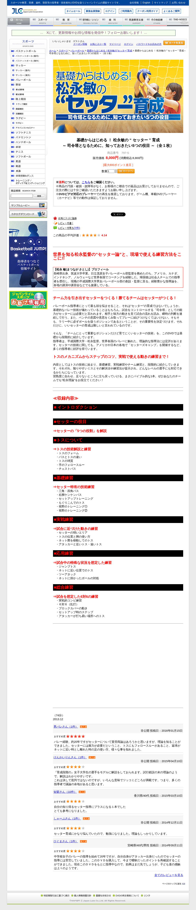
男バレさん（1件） (66, 726)
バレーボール (77, 50)
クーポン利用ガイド (147, 11)
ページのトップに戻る (98, 884)
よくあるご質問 (171, 11)
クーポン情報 (80, 44)
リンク (145, 895)
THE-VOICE (178, 21)
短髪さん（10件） (65, 791)
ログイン (109, 11)
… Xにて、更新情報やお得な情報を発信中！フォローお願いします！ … (93, 33)
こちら (86, 182)
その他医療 (156, 21)
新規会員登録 (93, 11)
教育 (65, 21)
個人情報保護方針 (81, 895)
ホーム (18, 21)
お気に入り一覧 (98, 44)
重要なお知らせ (101, 895)
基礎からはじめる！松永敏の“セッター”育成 (109, 50)
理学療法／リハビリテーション (88, 21)
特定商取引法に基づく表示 (55, 895)
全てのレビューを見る (168, 875)
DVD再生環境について (126, 895)
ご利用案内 (126, 11)
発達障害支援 (134, 21)
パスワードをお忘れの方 (149, 44)
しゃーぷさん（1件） (67, 818)
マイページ (115, 44)
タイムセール (73, 11)
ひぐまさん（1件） (66, 841)
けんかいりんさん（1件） (70, 757)
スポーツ (42, 21)
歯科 (111, 21)
